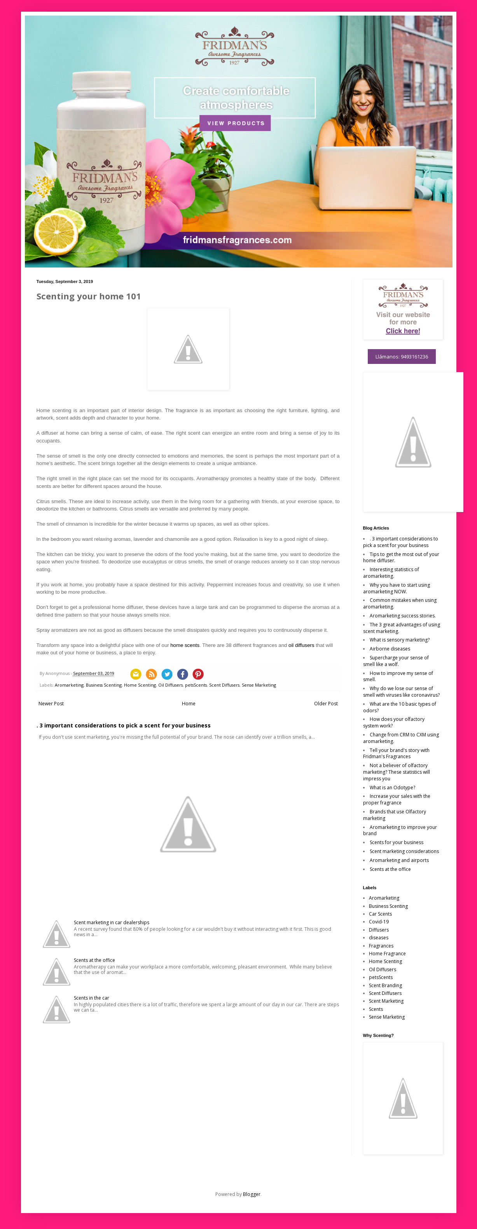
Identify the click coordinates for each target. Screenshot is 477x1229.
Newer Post (51, 703)
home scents (184, 645)
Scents (376, 1009)
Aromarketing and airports (399, 860)
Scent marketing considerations (404, 851)
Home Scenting (140, 685)
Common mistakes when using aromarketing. (400, 603)
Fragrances (381, 945)
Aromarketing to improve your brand (400, 830)
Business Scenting (104, 685)
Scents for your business (396, 842)
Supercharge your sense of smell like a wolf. (396, 661)
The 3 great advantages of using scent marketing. (401, 628)
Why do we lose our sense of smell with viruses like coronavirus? (401, 691)
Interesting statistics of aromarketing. (391, 572)
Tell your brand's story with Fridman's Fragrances (396, 753)
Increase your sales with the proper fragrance (396, 799)
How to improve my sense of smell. (398, 676)
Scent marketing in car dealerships (111, 922)
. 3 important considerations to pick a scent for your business (124, 725)
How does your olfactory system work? (394, 722)
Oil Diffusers (170, 685)
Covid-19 (379, 921)
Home (189, 703)
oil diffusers (301, 645)
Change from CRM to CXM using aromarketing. (401, 738)
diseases (378, 937)
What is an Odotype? (392, 787)
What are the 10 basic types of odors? (399, 707)
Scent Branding (385, 985)
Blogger (251, 1194)
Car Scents (380, 914)
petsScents (196, 685)
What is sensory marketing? (400, 639)
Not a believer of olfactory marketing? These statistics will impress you (396, 772)
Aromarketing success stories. (403, 615)
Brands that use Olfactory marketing (394, 815)
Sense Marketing (259, 685)
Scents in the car (91, 998)
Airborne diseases (390, 648)
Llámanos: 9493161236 (402, 356)
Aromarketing (69, 685)
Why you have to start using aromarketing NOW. (396, 588)
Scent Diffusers (224, 685)
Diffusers (379, 930)
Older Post (326, 703)
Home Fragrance (387, 953)
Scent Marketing (386, 1001)
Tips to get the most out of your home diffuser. (401, 557)
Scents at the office (94, 960)
